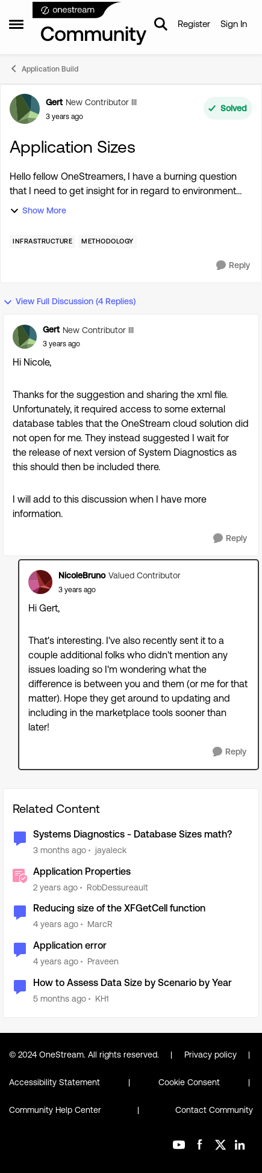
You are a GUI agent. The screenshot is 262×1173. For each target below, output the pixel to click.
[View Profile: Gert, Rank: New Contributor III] (25, 109)
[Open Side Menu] (16, 24)
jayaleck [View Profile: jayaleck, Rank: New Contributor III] (110, 850)
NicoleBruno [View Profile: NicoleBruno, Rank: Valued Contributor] (81, 575)
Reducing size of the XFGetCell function (119, 908)
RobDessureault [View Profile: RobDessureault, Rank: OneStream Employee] (117, 887)
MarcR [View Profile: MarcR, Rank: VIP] (100, 924)
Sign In (233, 24)
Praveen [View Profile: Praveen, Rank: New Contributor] (103, 961)
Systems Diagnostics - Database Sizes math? (132, 834)
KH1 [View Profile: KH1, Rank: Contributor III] (101, 998)
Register (194, 24)
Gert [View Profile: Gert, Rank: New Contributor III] (54, 102)
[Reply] (233, 265)
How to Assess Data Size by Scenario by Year (132, 982)
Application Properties (82, 871)
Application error (70, 945)
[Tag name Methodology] (107, 241)
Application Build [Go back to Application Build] (43, 68)
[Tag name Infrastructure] (42, 241)
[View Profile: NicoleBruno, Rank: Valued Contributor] (40, 582)
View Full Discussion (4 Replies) (69, 301)
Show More (38, 211)
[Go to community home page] (90, 24)
